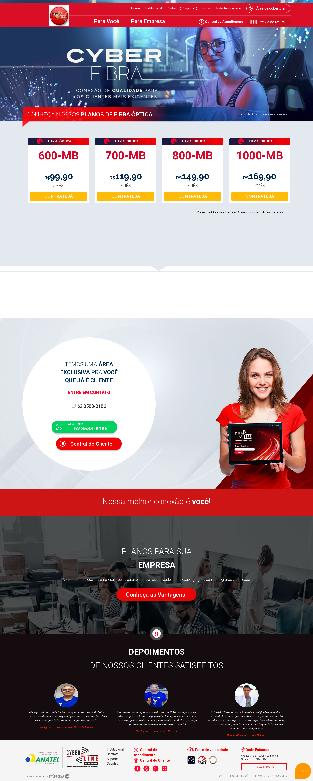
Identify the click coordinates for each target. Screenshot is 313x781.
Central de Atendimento (221, 22)
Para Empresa (148, 21)
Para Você (106, 21)
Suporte (188, 8)
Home (135, 8)
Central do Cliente (152, 760)
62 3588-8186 (89, 406)
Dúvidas (205, 8)
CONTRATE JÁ (58, 196)
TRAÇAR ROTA (264, 766)
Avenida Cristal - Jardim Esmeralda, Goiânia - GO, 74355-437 (259, 757)
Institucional (153, 8)
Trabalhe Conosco (228, 8)
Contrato (172, 8)
